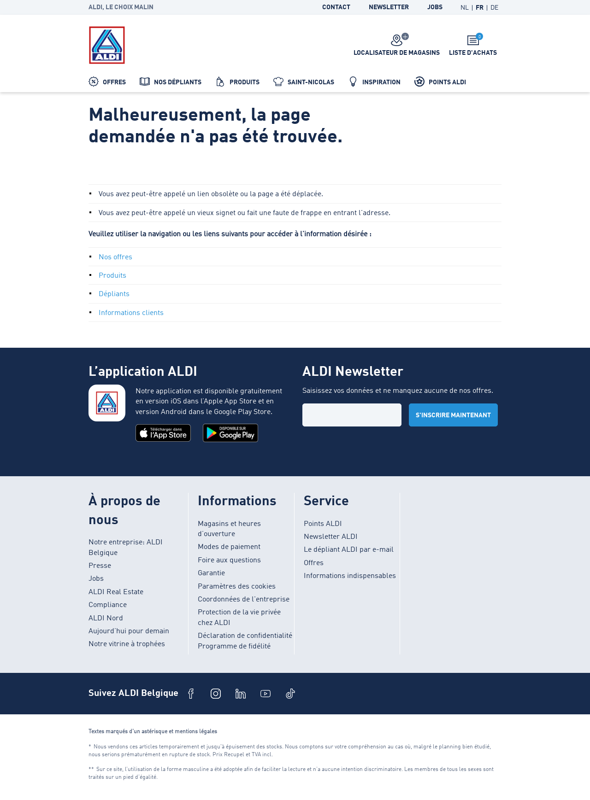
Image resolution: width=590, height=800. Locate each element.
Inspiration (374, 81)
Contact (336, 7)
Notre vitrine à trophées (126, 644)
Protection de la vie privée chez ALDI (239, 617)
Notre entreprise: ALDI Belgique (125, 547)
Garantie (211, 573)
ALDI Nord (105, 618)
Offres (107, 81)
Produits (237, 81)
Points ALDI (440, 81)
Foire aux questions (229, 560)
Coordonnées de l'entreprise (243, 599)
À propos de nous (124, 511)
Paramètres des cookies (237, 586)
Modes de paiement (229, 547)
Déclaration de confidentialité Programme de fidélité (245, 641)
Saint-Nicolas (303, 81)
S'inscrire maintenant (453, 415)
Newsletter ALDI (331, 537)
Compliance (107, 605)
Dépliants (114, 294)
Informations (237, 501)
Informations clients (131, 313)
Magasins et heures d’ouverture (229, 529)
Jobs (434, 7)
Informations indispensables (350, 576)
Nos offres (115, 257)
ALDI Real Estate (115, 592)
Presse (99, 566)
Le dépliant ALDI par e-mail (349, 550)
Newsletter (389, 7)
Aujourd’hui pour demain (128, 631)
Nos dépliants (170, 81)
